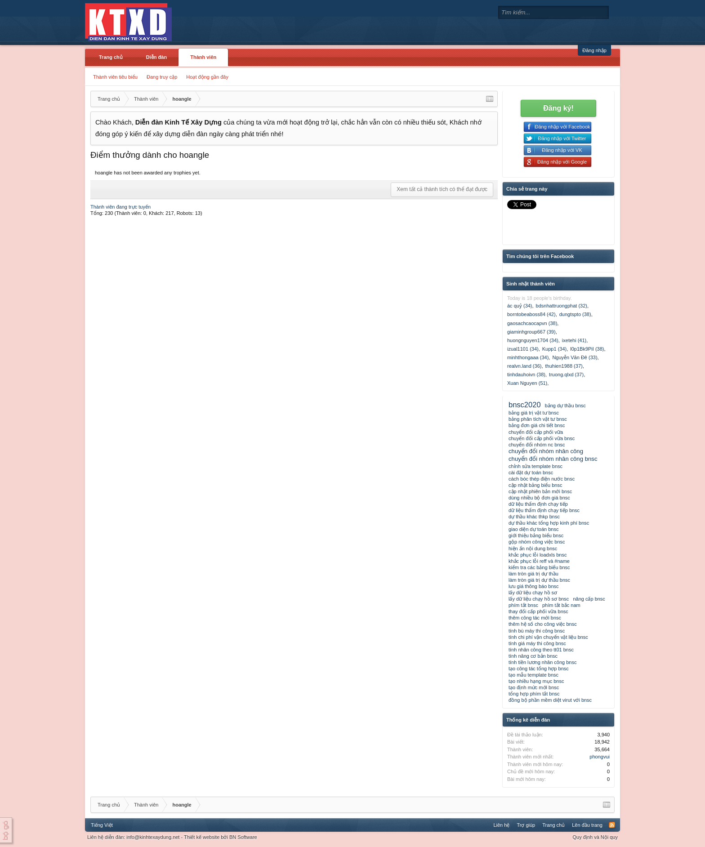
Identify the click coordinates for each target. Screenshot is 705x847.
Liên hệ (501, 825)
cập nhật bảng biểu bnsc (535, 485)
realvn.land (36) (524, 366)
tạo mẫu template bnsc (533, 675)
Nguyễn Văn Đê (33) (574, 357)
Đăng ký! (558, 108)
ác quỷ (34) (519, 305)
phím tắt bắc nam (561, 605)
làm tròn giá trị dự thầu (533, 573)
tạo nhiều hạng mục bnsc (536, 681)
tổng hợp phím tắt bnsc (534, 693)
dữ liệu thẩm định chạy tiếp (538, 504)
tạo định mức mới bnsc (534, 687)
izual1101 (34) (523, 349)
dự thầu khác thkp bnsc (534, 516)
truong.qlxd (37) (566, 374)
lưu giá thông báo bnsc (534, 586)
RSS (612, 825)
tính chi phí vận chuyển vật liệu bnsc (548, 637)
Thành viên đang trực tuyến (120, 207)
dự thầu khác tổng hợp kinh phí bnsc (549, 523)
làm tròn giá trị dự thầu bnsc (539, 580)
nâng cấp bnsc (589, 599)
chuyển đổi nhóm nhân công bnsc (553, 458)
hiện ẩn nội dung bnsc (533, 548)
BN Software (243, 837)
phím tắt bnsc (523, 605)
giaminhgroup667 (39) (531, 331)
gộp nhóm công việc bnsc (537, 541)
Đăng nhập (594, 50)
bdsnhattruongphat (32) (561, 305)
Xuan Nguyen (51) (527, 383)
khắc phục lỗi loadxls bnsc (538, 554)
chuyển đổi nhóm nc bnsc (537, 444)
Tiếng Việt (102, 825)
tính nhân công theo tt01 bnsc (541, 649)
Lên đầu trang (587, 825)
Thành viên (203, 57)
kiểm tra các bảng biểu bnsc (539, 567)
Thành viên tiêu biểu (115, 77)
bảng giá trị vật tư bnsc (534, 412)
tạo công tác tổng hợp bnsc (539, 668)
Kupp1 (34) (554, 349)
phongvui (599, 756)
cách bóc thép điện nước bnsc (542, 478)
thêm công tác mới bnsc (535, 617)
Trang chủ (111, 57)
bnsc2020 (525, 405)
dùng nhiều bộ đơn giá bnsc (539, 497)
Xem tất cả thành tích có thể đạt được (442, 189)
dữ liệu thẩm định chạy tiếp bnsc (544, 510)
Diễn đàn (156, 57)
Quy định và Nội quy (595, 837)
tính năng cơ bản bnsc (533, 656)
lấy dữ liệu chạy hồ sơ (533, 592)
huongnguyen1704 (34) (532, 340)
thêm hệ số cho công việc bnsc (543, 624)
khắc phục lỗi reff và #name (539, 561)
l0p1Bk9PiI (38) (587, 349)
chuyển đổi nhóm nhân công (546, 451)
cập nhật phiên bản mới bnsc (540, 491)
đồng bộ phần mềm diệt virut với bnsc (550, 700)
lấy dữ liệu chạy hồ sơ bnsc (539, 599)
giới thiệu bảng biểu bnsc (536, 535)
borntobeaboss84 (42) (531, 314)
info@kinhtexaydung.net (152, 837)
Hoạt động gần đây (207, 77)
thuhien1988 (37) (564, 366)
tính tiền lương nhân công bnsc (542, 662)
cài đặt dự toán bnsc (531, 472)
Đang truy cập (162, 77)
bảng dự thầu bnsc (565, 405)
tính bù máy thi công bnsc (537, 630)
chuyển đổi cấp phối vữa (536, 432)
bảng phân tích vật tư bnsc (538, 419)
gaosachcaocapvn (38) (532, 323)
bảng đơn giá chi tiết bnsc (537, 425)
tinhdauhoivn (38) (526, 374)
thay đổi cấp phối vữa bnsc (538, 611)
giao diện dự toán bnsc (533, 529)
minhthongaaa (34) (528, 357)
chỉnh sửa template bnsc (535, 466)
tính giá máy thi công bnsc (537, 643)
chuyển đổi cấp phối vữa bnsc (542, 438)
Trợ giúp (526, 825)
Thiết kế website (201, 837)
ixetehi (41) (574, 340)
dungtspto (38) (575, 314)
